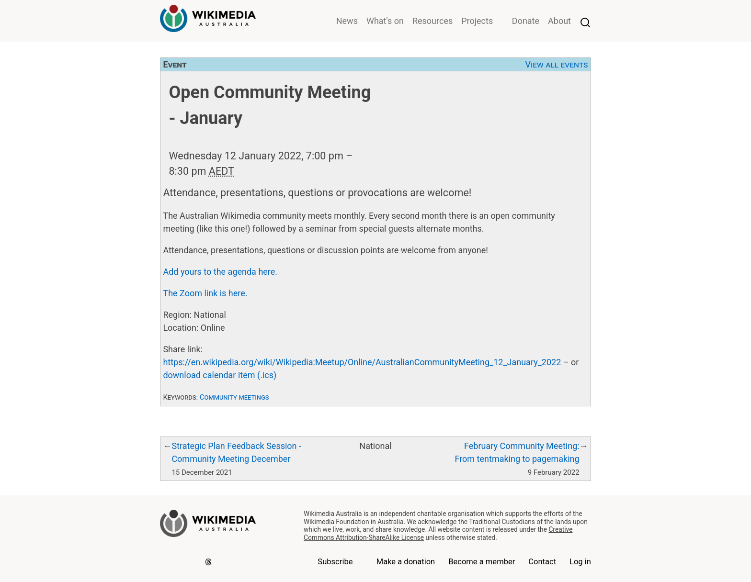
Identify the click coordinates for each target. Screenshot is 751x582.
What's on (385, 21)
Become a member (481, 561)
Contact (542, 561)
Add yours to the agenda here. (220, 272)
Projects (477, 21)
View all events (556, 64)
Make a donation (405, 561)
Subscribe (335, 561)
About (559, 21)
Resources (432, 21)
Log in (580, 561)
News (347, 21)
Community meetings (234, 397)
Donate (525, 21)
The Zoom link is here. (205, 293)
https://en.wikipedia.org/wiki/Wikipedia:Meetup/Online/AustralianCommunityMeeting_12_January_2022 (362, 362)
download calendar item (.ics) (219, 375)
